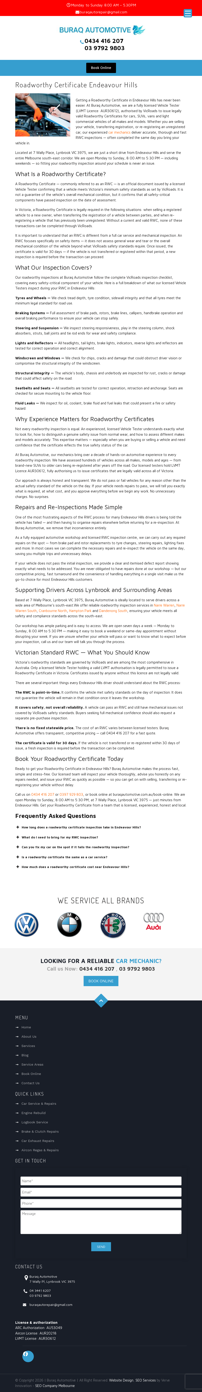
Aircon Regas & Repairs (40, 1150)
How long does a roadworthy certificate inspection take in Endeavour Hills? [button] (78, 827)
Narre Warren (164, 605)
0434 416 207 (42, 794)
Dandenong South (113, 611)
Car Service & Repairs (38, 1103)
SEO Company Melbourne (55, 1386)
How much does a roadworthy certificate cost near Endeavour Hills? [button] (72, 866)
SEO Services (146, 1380)
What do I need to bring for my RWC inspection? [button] (56, 837)
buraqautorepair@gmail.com (103, 12)
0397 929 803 (71, 794)
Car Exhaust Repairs (37, 1141)
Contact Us (30, 1083)
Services (28, 1046)
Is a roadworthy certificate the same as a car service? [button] (61, 857)
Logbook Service (34, 1122)
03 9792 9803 (137, 969)
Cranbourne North (53, 611)
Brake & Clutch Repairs (40, 1131)
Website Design (121, 1380)
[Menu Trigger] (188, 13)
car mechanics (119, 132)
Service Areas (32, 1064)
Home (26, 1027)
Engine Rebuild (33, 1113)
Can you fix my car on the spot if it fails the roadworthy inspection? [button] (72, 847)
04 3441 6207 (40, 1290)
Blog (24, 1055)
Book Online (101, 68)
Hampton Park (80, 611)
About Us (28, 1036)
